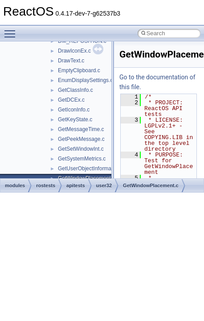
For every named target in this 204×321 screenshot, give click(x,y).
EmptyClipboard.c (79, 70)
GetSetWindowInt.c (81, 149)
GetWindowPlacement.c (151, 185)
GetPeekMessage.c (81, 139)
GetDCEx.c (71, 100)
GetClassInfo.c (75, 90)
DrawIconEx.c (74, 51)
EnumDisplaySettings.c (85, 80)
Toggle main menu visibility (12, 29)
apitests (75, 185)
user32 (104, 185)
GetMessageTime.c (81, 129)
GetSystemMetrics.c (82, 159)
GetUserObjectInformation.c (91, 168)
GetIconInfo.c (74, 110)
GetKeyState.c (75, 119)
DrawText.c (71, 61)
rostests (45, 185)
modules (15, 185)
